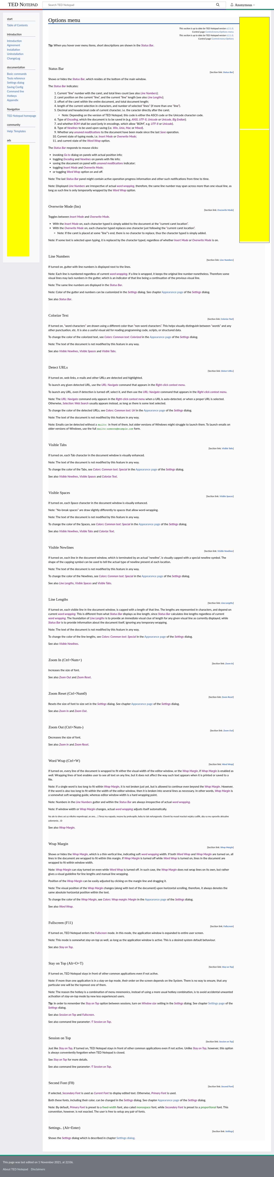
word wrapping (125, 186)
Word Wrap (94, 140)
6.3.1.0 (229, 28)
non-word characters (148, 325)
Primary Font (158, 1093)
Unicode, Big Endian (173, 119)
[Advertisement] (18, 200)
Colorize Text (227, 319)
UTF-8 (143, 119)
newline (154, 557)
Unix (122, 127)
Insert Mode (106, 136)
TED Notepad (23, 4)
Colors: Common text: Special (110, 469)
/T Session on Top (100, 1021)
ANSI (135, 119)
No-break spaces (67, 510)
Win (115, 127)
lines (146, 105)
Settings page (216, 1003)
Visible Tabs (109, 351)
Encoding (72, 119)
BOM (77, 123)
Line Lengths (155, 97)
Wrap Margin (190, 770)
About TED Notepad (15, 1169)
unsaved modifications (87, 132)
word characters (75, 325)
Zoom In (229, 663)
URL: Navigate (109, 384)
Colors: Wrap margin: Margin (119, 899)
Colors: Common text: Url (120, 410)
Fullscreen (228, 926)
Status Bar (147, 45)
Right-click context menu (170, 384)
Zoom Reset (84, 677)
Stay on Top (66, 947)
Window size (149, 1003)
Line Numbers (149, 93)
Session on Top (67, 1014)
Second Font (227, 1086)
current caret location (173, 223)
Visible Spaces (87, 351)
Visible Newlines (68, 351)
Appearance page (172, 292)
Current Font (101, 1093)
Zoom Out (65, 677)
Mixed (138, 127)
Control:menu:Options (223, 38)
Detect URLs (227, 370)
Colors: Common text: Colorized (122, 337)
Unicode (153, 119)
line (71, 93)
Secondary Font (71, 1093)
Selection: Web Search (75, 403)
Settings (132, 292)
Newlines (72, 127)
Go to (67, 154)
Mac (128, 127)
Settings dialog (126, 1138)
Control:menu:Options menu (220, 31)
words (216, 325)
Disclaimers (38, 1169)
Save (163, 132)
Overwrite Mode (126, 136)
